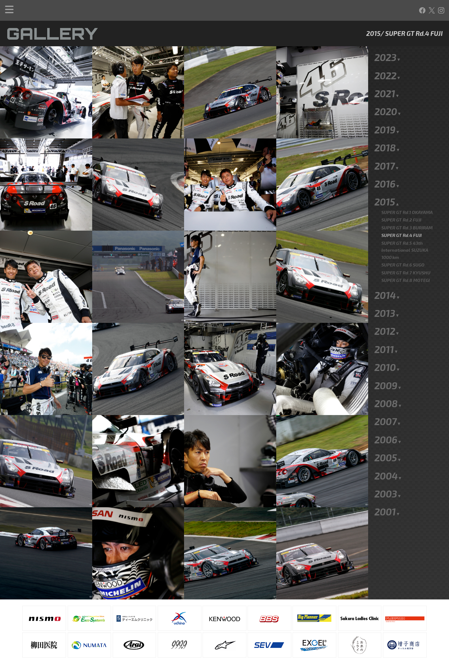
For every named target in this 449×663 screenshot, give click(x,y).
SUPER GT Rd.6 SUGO (402, 244)
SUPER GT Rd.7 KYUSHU (405, 252)
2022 (387, 54)
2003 (387, 473)
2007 (387, 400)
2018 (387, 126)
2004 (388, 455)
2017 (386, 145)
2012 (387, 310)
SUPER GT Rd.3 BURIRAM (407, 207)
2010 (387, 346)
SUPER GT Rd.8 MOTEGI (405, 259)
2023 (387, 36)
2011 (386, 328)
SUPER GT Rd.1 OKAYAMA (407, 191)
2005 (387, 436)
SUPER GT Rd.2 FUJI (401, 199)
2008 (388, 382)
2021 (387, 72)
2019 (387, 109)
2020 (387, 90)
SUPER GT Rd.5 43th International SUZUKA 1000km (404, 229)
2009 (388, 364)
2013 (387, 292)
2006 (388, 418)
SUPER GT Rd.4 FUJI (401, 214)
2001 (387, 491)
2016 (387, 163)
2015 (387, 181)
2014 (387, 274)
